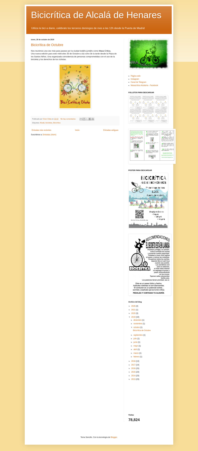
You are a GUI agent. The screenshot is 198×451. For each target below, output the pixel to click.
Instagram (135, 79)
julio (135, 339)
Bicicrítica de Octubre (47, 45)
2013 (133, 379)
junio (135, 342)
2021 (133, 310)
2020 (133, 313)
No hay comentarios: (68, 119)
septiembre (138, 335)
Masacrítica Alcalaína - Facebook (144, 85)
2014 (133, 376)
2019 (133, 317)
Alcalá (42, 123)
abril (135, 349)
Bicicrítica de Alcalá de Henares (96, 15)
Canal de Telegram (138, 82)
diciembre (137, 320)
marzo (136, 353)
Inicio (77, 130)
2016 (133, 368)
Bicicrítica (56, 123)
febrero (136, 357)
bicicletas (48, 123)
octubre (136, 327)
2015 (133, 372)
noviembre (138, 324)
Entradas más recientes (41, 130)
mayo (136, 346)
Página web (135, 76)
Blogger (114, 437)
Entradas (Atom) (49, 135)
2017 (133, 365)
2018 (133, 361)
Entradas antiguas (110, 130)
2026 (133, 306)
